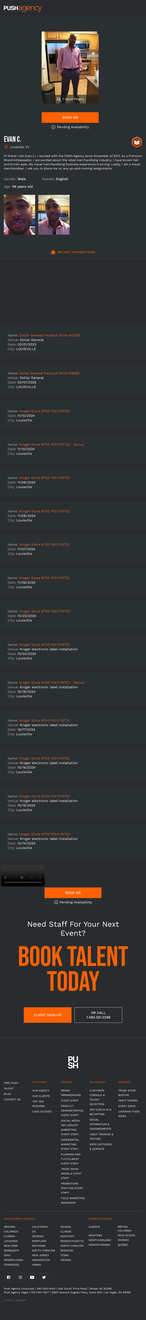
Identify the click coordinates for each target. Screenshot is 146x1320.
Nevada (65, 1226)
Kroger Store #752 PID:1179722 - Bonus (51, 444)
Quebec (123, 1244)
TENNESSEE (11, 1264)
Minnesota (11, 1250)
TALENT (8, 1088)
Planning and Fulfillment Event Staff (71, 1159)
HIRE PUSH (11, 1082)
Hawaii (36, 1264)
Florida (9, 1236)
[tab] (73, 254)
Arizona (9, 1226)
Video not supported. (23, 876)
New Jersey (40, 1255)
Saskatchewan (99, 1244)
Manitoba (95, 1235)
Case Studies (42, 1111)
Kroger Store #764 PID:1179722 (44, 611)
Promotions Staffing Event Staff (72, 1188)
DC (34, 1231)
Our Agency (40, 1090)
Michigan (38, 1245)
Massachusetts (71, 1240)
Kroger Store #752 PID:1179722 (44, 411)
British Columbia (124, 1228)
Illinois (65, 1231)
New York (10, 1245)
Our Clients (41, 1095)
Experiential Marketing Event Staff (70, 1144)
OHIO (7, 1255)
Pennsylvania (13, 1259)
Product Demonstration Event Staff (72, 1110)
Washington (41, 1259)
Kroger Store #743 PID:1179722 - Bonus (51, 682)
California (40, 1226)
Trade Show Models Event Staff (71, 1173)
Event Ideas (127, 1106)
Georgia (38, 1236)
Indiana (65, 1259)
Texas (64, 1255)
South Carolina (43, 1250)
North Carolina (71, 1245)
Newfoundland (100, 1240)
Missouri (66, 1250)
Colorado (11, 1231)
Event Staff (70, 1100)
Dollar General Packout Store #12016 (49, 335)
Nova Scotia (126, 1235)
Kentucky (67, 1236)
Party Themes (128, 1100)
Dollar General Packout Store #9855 (49, 373)
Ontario (123, 1240)
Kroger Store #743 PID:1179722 (44, 645)
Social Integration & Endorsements (100, 1124)
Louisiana (11, 1240)
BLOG (7, 1093)
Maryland (39, 1240)
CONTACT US (12, 1099)
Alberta (94, 1226)
